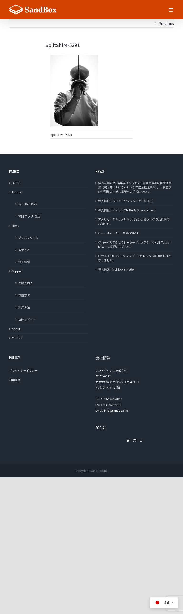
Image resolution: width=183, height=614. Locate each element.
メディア (24, 250)
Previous (166, 23)
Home (16, 183)
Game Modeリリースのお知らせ (119, 233)
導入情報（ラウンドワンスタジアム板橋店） (126, 201)
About (16, 329)
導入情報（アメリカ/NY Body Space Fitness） (127, 210)
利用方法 (24, 307)
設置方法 (24, 295)
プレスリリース (28, 237)
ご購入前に (25, 283)
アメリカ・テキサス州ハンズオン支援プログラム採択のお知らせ (133, 221)
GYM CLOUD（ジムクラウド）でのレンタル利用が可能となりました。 (134, 258)
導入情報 (24, 262)
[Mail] (141, 440)
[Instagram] (134, 440)
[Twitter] (128, 440)
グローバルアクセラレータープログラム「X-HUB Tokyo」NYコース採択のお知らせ (134, 244)
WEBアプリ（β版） (30, 216)
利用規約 (14, 380)
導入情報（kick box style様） (117, 269)
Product (17, 192)
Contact (17, 338)
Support (17, 271)
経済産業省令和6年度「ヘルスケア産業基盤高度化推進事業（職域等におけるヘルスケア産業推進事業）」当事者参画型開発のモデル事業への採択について (134, 187)
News (15, 225)
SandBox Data (27, 204)
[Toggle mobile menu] (171, 9)
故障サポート (27, 319)
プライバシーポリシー (23, 370)
